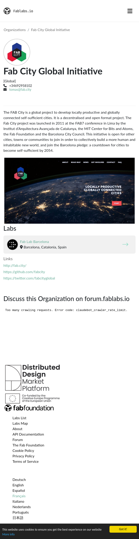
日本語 (17, 517)
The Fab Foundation (28, 445)
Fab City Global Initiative (50, 29)
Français (18, 496)
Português (20, 512)
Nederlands (21, 507)
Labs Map (20, 423)
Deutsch (19, 479)
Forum (17, 439)
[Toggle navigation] (129, 10)
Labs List (19, 418)
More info (8, 534)
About (17, 428)
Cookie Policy (23, 450)
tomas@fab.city (20, 89)
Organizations (15, 29)
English (18, 485)
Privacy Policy (23, 456)
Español (18, 490)
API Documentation (28, 434)
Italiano (18, 501)
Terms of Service (25, 461)
